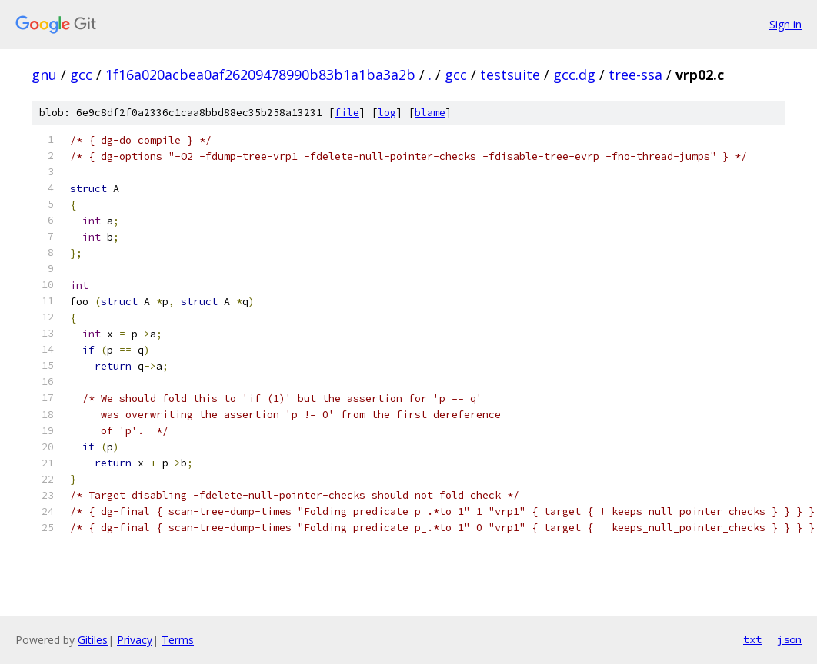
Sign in (785, 24)
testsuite (510, 74)
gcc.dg (574, 74)
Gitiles (93, 639)
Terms (178, 639)
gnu (44, 74)
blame (430, 112)
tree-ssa (635, 74)
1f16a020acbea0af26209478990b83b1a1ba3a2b (260, 74)
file (347, 112)
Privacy (134, 639)
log (387, 112)
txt (752, 639)
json (789, 639)
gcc (81, 74)
